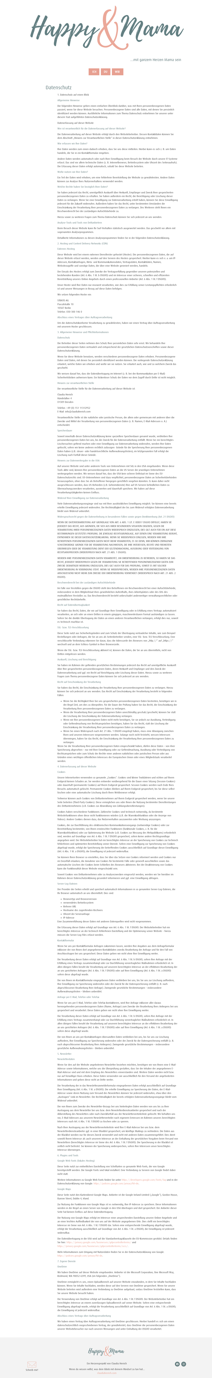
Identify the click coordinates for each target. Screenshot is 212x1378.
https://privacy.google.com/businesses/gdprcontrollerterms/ (99, 1242)
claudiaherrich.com (106, 1373)
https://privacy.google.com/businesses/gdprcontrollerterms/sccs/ (92, 1246)
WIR (118, 72)
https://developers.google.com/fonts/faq (144, 1180)
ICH (93, 72)
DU (105, 72)
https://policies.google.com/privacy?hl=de (116, 1184)
